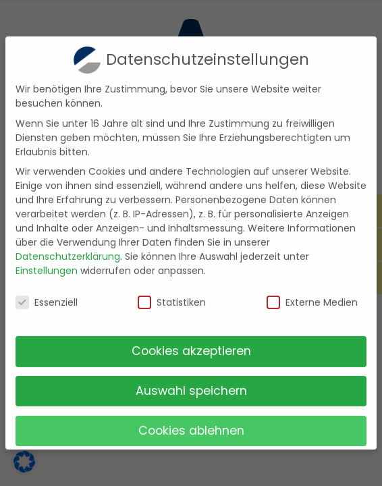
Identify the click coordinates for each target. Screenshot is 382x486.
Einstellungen (47, 262)
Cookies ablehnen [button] (191, 422)
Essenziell (47, 294)
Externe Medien (312, 294)
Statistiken (172, 294)
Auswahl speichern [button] (191, 382)
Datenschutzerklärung (68, 248)
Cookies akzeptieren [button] (191, 342)
